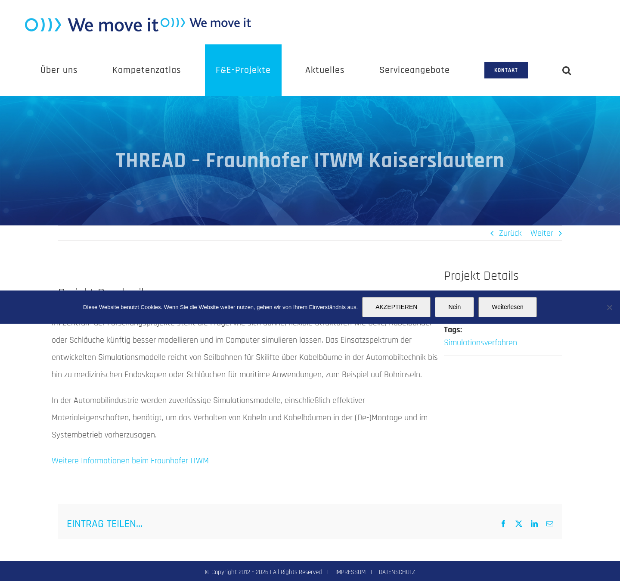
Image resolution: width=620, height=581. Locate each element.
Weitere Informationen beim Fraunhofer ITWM (130, 460)
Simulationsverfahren (480, 342)
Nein (454, 306)
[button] (567, 70)
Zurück (510, 233)
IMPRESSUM (350, 572)
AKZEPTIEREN (396, 306)
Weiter (541, 233)
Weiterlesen (508, 306)
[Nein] (609, 307)
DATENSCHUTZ (397, 572)
